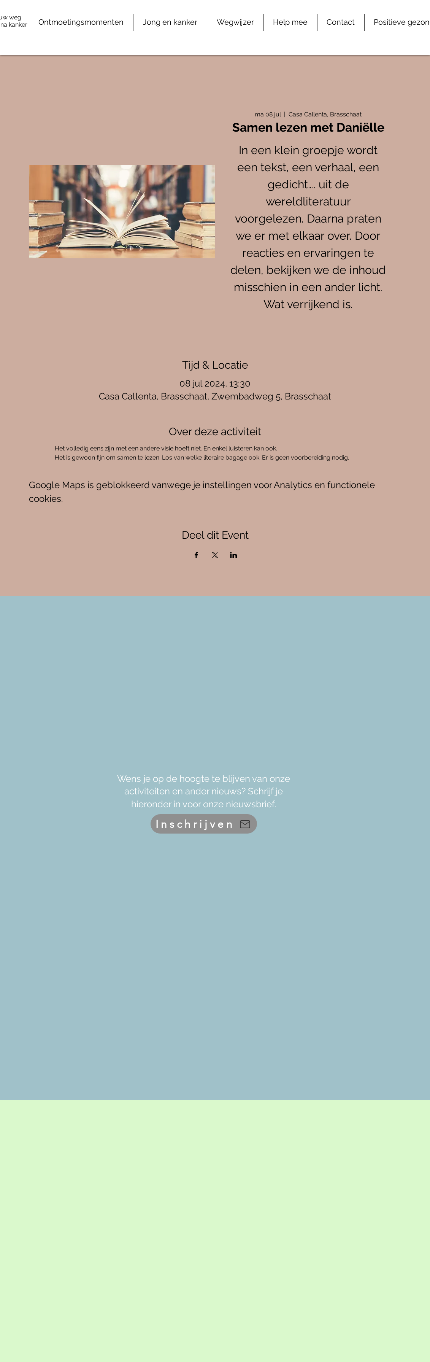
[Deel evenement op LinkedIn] (233, 555)
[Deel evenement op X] (215, 555)
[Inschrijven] (204, 824)
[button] (290, 22)
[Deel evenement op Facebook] (196, 555)
